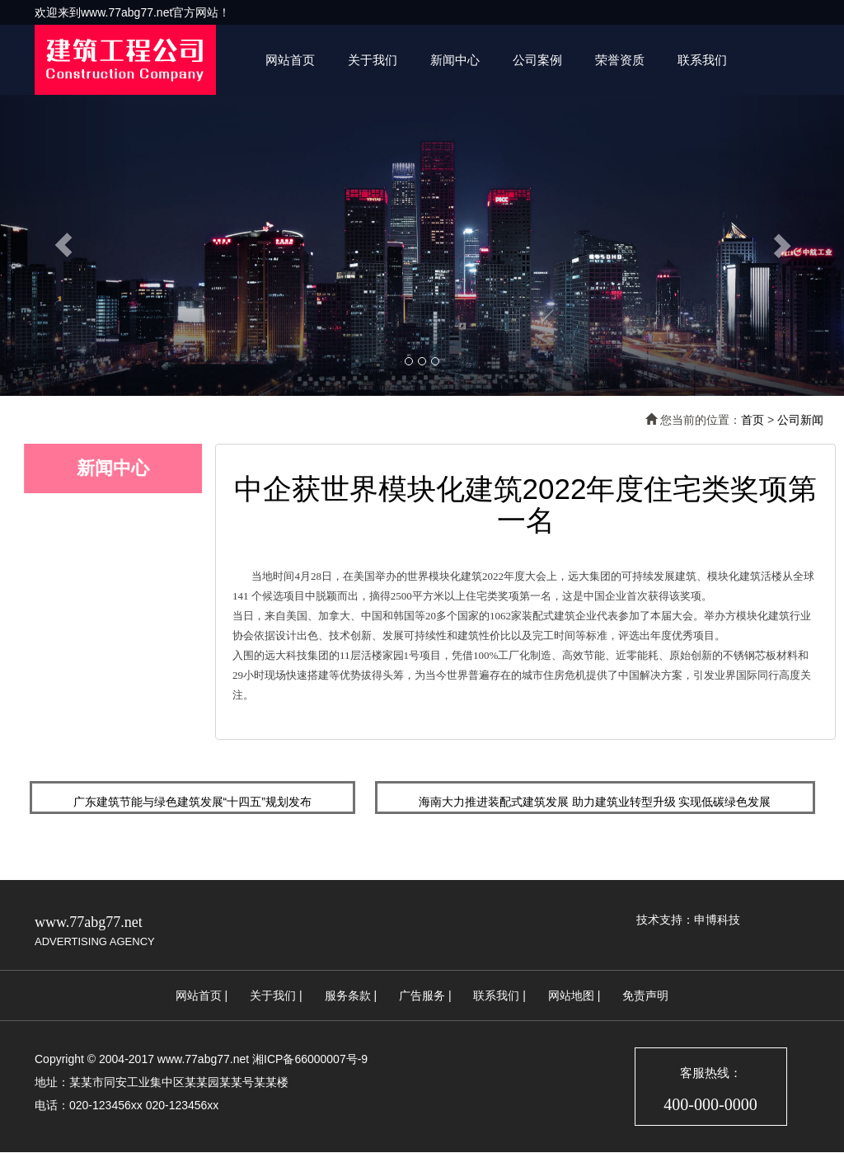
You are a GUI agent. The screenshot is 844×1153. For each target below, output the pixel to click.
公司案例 (537, 60)
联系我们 (702, 60)
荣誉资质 (620, 60)
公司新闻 (800, 419)
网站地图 (571, 995)
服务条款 (348, 995)
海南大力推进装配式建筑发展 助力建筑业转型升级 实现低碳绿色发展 (595, 801)
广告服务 (422, 995)
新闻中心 (455, 60)
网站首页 (290, 60)
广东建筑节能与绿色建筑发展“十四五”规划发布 (192, 801)
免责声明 (645, 995)
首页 (752, 419)
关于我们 (372, 60)
